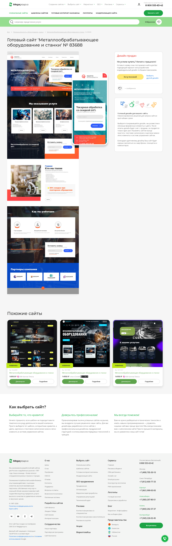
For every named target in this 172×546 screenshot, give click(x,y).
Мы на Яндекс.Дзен (115, 514)
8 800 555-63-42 (154, 5)
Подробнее (43, 381)
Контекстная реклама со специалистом (85, 512)
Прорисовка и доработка (117, 500)
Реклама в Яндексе (115, 468)
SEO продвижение (85, 481)
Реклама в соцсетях (83, 520)
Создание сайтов (56, 4)
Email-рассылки (113, 479)
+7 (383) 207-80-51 (148, 499)
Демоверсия (20, 381)
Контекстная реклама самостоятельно (90, 517)
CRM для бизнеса (114, 472)
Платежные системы (52, 497)
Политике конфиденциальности (21, 536)
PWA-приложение (114, 487)
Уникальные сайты (18, 13)
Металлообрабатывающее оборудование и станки (31, 373)
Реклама (108, 4)
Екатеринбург (145, 515)
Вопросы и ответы (51, 490)
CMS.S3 (47, 476)
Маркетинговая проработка (86, 493)
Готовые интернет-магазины (65, 13)
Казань (142, 506)
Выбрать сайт (74, 4)
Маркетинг (88, 4)
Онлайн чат (112, 476)
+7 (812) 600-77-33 (148, 481)
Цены (47, 465)
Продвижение (81, 486)
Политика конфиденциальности (21, 506)
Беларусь (113, 524)
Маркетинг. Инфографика (117, 511)
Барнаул (143, 487)
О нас (47, 468)
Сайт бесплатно (50, 536)
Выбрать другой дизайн (152, 76)
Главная (111, 465)
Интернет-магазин (52, 518)
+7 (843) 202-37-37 (148, 509)
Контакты (48, 483)
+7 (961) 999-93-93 (148, 490)
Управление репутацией (85, 497)
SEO (99, 4)
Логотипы (88, 13)
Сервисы (120, 4)
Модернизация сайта (106, 13)
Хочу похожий (130, 77)
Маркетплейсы (83, 532)
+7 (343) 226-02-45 (148, 518)
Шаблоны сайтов (39, 13)
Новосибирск (145, 496)
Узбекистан (114, 532)
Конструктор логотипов (117, 483)
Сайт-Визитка (50, 507)
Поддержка (49, 487)
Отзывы (48, 479)
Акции (79, 526)
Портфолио (49, 472)
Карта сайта (13, 509)
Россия (112, 536)
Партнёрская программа (54, 532)
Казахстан (113, 528)
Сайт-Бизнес (49, 515)
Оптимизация (81, 489)
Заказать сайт (153, 13)
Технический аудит (83, 500)
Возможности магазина (53, 494)
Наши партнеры (51, 528)
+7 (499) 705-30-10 (148, 472)
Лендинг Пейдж (50, 511)
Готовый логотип (114, 497)
